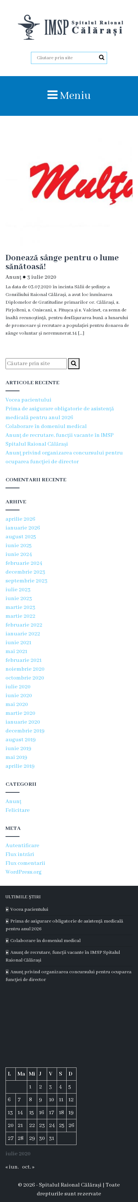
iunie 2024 (19, 554)
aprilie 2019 (20, 766)
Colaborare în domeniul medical (46, 426)
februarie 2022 (24, 625)
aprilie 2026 (20, 519)
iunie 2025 (19, 545)
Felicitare (18, 810)
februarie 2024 (24, 563)
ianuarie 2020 (23, 722)
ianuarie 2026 (23, 528)
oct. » (28, 1167)
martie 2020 (20, 713)
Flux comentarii (25, 863)
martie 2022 (20, 616)
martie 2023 (20, 607)
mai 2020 (17, 704)
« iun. (12, 1167)
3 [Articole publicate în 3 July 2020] (50, 1087)
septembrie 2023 (26, 581)
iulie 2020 (18, 687)
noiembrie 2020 (25, 669)
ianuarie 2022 (23, 634)
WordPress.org (24, 872)
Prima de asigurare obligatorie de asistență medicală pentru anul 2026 (64, 925)
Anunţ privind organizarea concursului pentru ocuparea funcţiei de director (68, 976)
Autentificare (22, 845)
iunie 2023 (19, 598)
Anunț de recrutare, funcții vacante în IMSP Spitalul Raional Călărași (63, 956)
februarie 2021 (24, 660)
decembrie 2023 (25, 572)
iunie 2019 (18, 748)
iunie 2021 (18, 642)
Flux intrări (20, 854)
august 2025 (21, 537)
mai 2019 (16, 757)
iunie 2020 (19, 695)
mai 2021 (16, 651)
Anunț (13, 277)
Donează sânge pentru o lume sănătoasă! (62, 262)
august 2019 (21, 739)
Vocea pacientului (29, 400)
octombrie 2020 (25, 678)
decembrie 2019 (25, 731)
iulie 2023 (18, 589)
